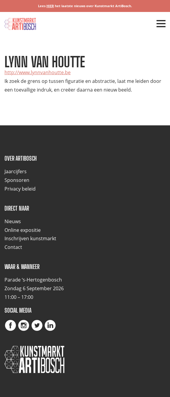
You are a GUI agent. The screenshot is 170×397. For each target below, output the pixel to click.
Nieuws (12, 221)
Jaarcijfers (15, 171)
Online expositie (22, 230)
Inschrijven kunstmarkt (30, 238)
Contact (13, 247)
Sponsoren (16, 180)
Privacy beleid (20, 188)
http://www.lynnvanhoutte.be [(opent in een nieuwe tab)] (37, 72)
